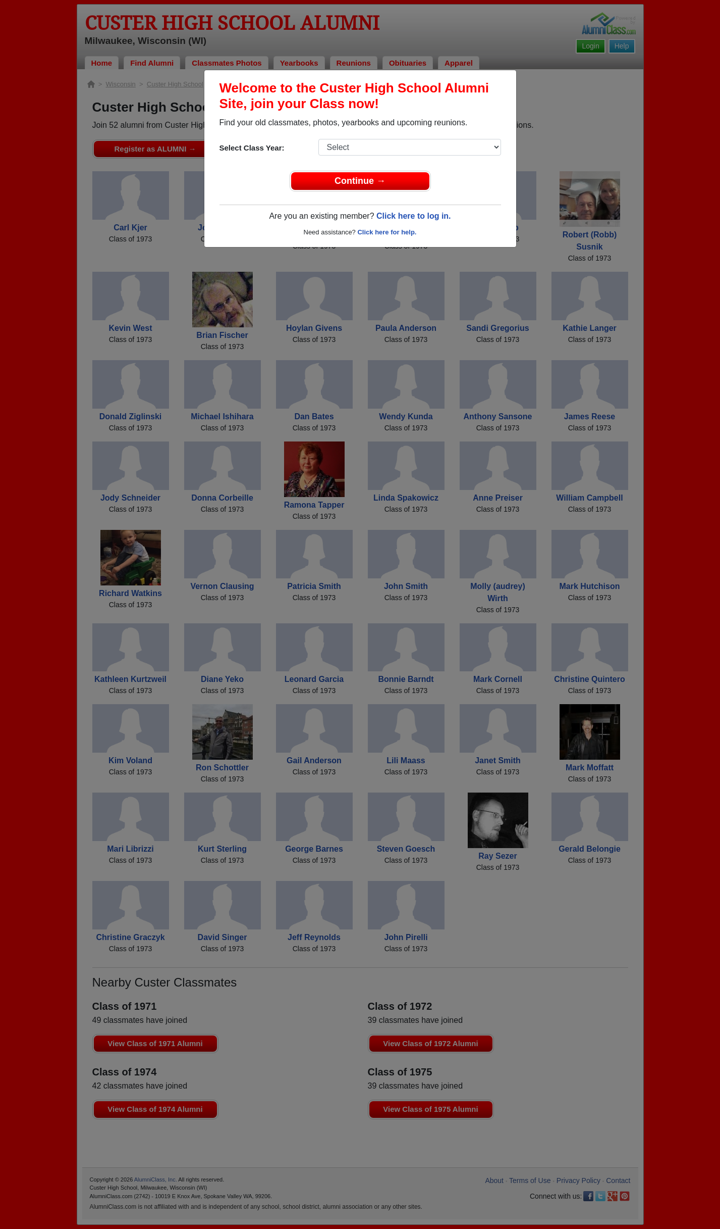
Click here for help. (386, 232)
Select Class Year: (252, 147)
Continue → (360, 181)
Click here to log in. (413, 216)
